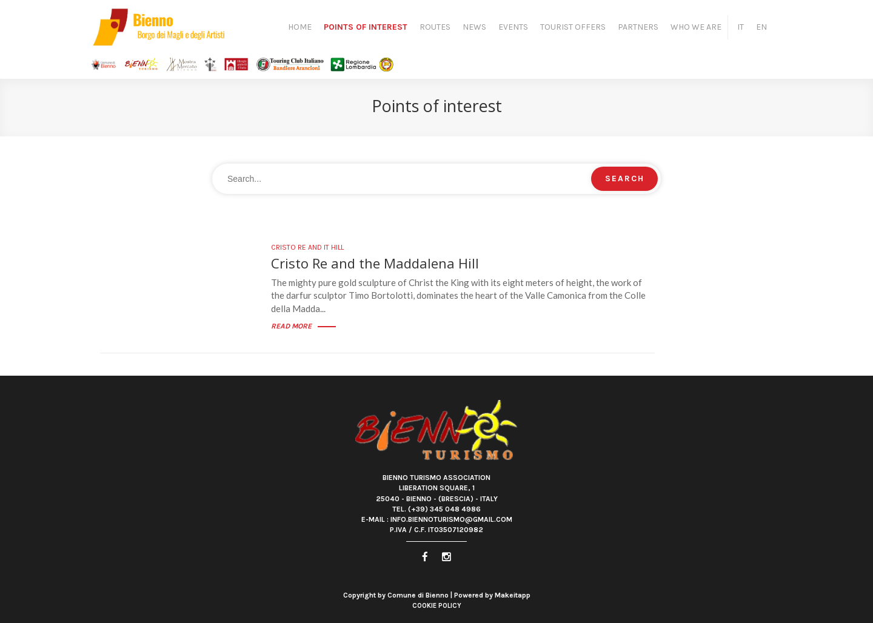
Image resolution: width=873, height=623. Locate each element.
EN (761, 27)
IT (740, 27)
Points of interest (365, 27)
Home (300, 27)
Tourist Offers (573, 27)
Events (513, 27)
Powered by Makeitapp (492, 595)
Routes (435, 27)
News (474, 27)
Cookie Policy (436, 606)
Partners (638, 27)
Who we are (696, 27)
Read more (303, 326)
